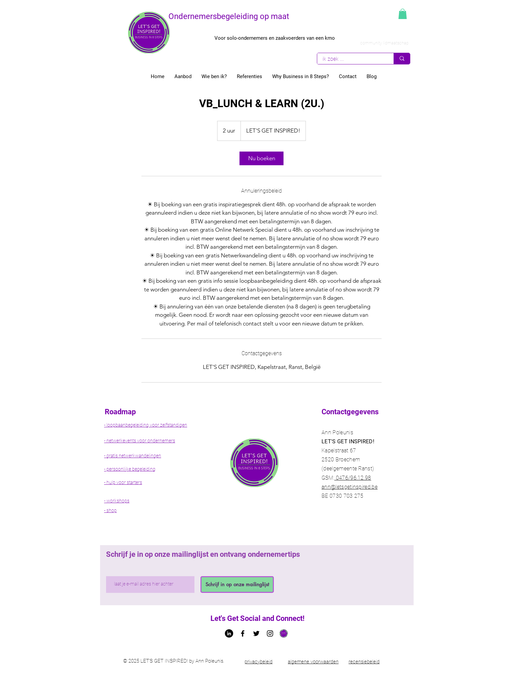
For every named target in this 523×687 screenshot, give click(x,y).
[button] (402, 14)
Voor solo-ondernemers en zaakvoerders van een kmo (274, 38)
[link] (261, 158)
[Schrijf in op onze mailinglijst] (237, 584)
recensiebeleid (364, 662)
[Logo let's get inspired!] (284, 633)
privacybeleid (258, 662)
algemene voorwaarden (313, 662)
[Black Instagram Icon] (270, 633)
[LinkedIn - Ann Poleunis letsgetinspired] (229, 633)
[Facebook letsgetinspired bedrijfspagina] (242, 633)
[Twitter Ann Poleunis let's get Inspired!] (256, 633)
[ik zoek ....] (351, 59)
